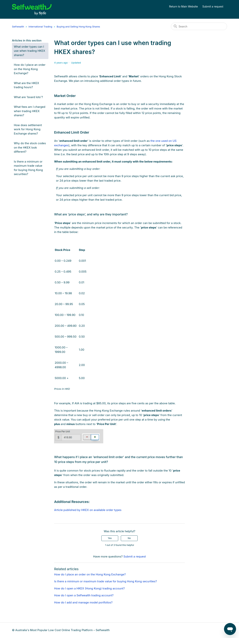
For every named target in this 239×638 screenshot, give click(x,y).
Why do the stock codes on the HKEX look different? (30, 147)
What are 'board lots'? (28, 97)
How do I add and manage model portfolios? (83, 602)
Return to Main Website (183, 6)
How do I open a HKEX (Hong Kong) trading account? (89, 588)
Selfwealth (18, 26)
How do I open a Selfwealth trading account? (84, 595)
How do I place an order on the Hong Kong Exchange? (29, 69)
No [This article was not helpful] (129, 538)
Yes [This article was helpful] (110, 538)
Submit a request (212, 6)
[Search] (199, 26)
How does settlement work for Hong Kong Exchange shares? (28, 129)
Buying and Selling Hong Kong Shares (78, 26)
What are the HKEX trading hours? (26, 85)
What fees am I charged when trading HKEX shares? (29, 111)
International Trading (40, 26)
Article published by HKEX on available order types (87, 510)
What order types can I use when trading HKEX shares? (29, 51)
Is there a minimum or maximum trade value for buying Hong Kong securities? (28, 168)
